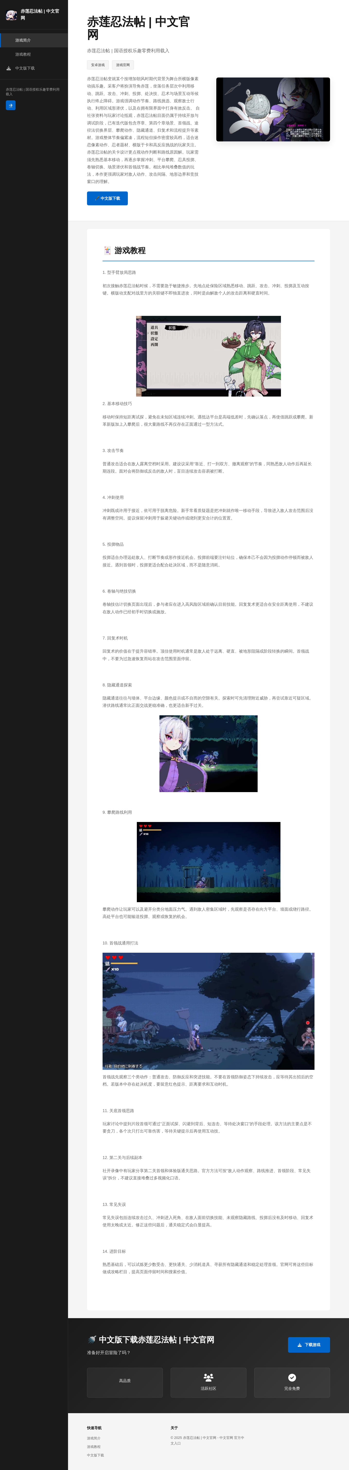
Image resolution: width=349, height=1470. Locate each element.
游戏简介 (94, 1438)
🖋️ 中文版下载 (107, 198)
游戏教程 (94, 1447)
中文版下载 (95, 1455)
